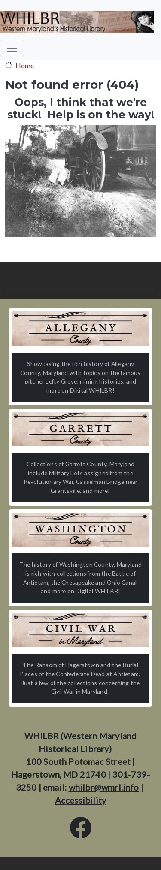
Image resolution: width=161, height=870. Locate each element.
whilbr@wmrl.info (104, 787)
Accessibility (80, 800)
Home (24, 65)
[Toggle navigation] (12, 48)
